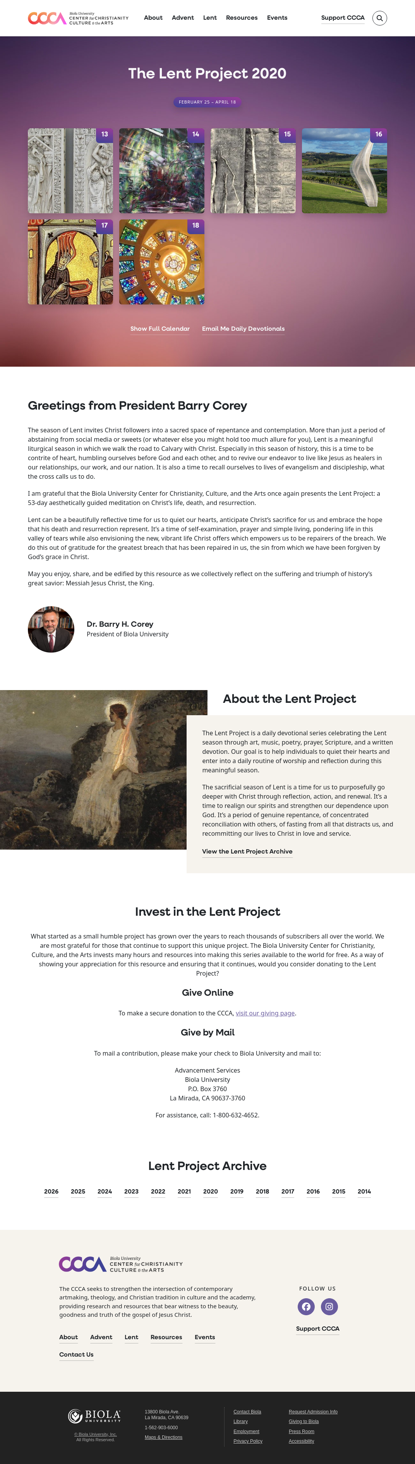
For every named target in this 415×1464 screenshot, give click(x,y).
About (153, 18)
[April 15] (253, 170)
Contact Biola (247, 1412)
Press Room (301, 1431)
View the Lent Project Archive (247, 852)
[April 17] (70, 261)
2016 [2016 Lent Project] (313, 1192)
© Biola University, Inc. (95, 1434)
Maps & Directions (163, 1437)
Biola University (95, 1416)
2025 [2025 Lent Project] (78, 1192)
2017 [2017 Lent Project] (287, 1192)
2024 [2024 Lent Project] (105, 1192)
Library (240, 1421)
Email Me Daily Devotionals (243, 329)
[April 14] (161, 170)
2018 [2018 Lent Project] (262, 1192)
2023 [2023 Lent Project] (131, 1192)
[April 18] (161, 261)
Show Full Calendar (160, 329)
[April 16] (344, 170)
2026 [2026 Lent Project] (51, 1192)
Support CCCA (343, 18)
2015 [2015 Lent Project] (338, 1192)
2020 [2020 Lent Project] (210, 1192)
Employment (246, 1431)
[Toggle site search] (379, 18)
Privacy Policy (247, 1441)
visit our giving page (265, 1013)
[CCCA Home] (78, 18)
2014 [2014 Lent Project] (364, 1192)
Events (277, 18)
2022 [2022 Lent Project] (158, 1192)
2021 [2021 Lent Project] (184, 1192)
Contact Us (76, 1355)
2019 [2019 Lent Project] (237, 1192)
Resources (242, 18)
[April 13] (70, 170)
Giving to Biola (304, 1421)
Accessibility (301, 1441)
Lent (210, 18)
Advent (183, 18)
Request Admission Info (313, 1412)
